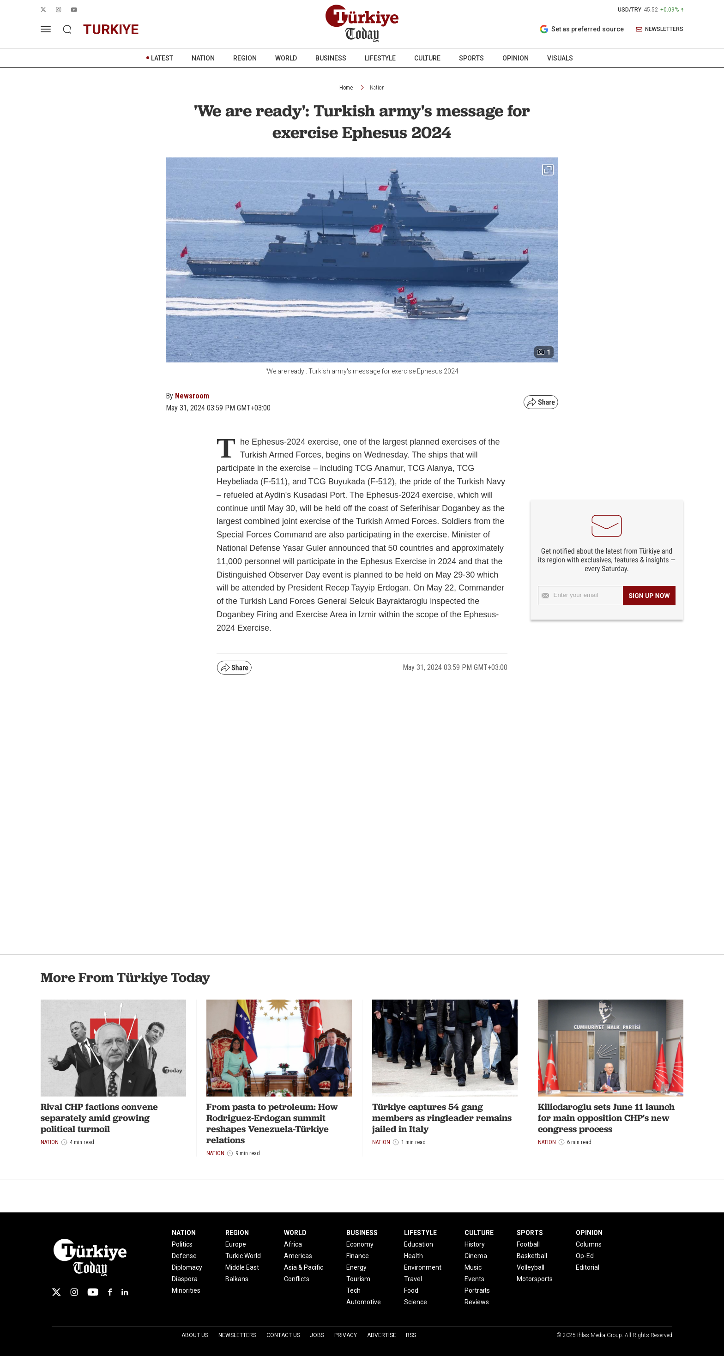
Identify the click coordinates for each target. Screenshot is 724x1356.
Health (413, 1256)
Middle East (242, 1267)
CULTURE (427, 58)
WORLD (286, 58)
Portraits (477, 1290)
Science (415, 1302)
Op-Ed (585, 1256)
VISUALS (560, 58)
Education (418, 1244)
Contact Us (283, 1335)
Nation (377, 87)
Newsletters (237, 1335)
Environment (422, 1267)
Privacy (345, 1335)
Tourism (358, 1279)
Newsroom (192, 396)
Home (346, 87)
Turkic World (243, 1256)
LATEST (162, 58)
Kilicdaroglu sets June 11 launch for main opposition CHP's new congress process (606, 1117)
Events (474, 1279)
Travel (413, 1279)
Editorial (587, 1267)
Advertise (381, 1335)
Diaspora (185, 1279)
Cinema (476, 1256)
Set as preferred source (581, 29)
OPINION (515, 58)
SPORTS (471, 58)
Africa (293, 1244)
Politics (182, 1244)
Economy (360, 1244)
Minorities (186, 1290)
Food (411, 1290)
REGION (245, 58)
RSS (411, 1335)
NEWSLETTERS (659, 29)
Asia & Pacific (303, 1267)
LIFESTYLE (380, 58)
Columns (589, 1244)
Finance (357, 1256)
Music (473, 1267)
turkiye (111, 29)
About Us (194, 1335)
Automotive (363, 1302)
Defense (184, 1256)
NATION (203, 58)
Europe (235, 1244)
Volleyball (530, 1267)
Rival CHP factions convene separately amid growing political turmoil (99, 1117)
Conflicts (296, 1279)
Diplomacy (187, 1267)
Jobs (317, 1335)
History (475, 1244)
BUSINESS (330, 58)
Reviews (477, 1302)
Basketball (532, 1256)
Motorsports (535, 1279)
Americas (298, 1256)
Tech (353, 1290)
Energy (356, 1267)
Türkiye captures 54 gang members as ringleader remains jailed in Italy (442, 1117)
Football (528, 1244)
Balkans (236, 1279)
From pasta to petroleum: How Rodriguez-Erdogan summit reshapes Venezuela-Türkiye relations (272, 1123)
